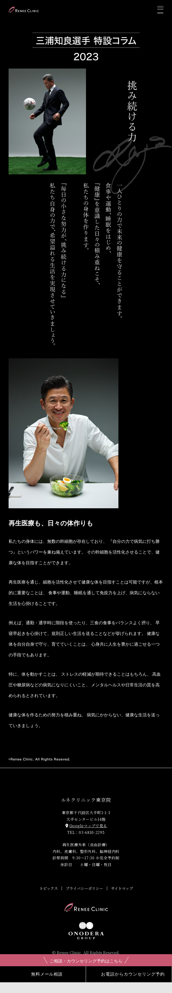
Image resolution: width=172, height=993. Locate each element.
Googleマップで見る (86, 825)
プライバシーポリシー (84, 888)
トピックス (48, 888)
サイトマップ (122, 888)
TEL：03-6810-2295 (85, 832)
